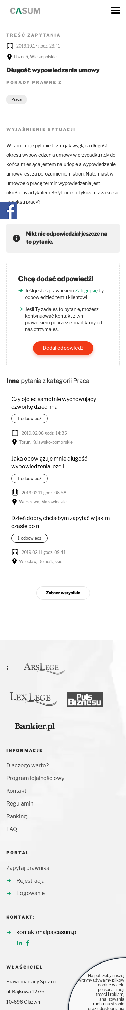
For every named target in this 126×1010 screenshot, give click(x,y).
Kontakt (16, 791)
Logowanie (30, 893)
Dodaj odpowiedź (63, 348)
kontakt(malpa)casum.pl (47, 932)
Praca (16, 99)
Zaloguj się (86, 290)
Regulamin (19, 803)
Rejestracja (30, 881)
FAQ (11, 829)
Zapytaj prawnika (27, 868)
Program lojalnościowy (35, 778)
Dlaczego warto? (27, 765)
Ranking (16, 816)
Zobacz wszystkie (63, 592)
